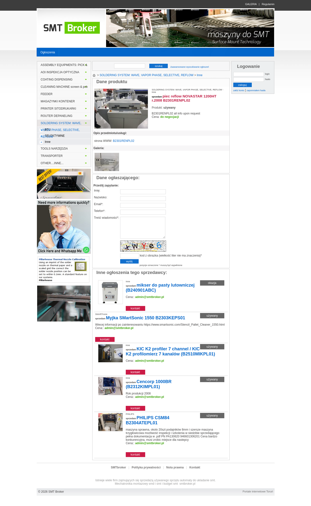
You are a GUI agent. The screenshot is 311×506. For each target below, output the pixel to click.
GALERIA (251, 4)
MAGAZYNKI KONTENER (58, 101)
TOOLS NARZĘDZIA (54, 148)
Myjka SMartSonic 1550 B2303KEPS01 (145, 323)
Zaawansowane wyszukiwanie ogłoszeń (189, 67)
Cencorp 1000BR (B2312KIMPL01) (149, 389)
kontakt (135, 313)
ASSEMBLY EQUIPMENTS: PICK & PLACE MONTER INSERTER (64, 66)
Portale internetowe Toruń (258, 496)
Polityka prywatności (146, 472)
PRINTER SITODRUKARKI (58, 108)
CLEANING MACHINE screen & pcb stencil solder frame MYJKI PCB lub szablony (64, 87)
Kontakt (194, 472)
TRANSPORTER (52, 156)
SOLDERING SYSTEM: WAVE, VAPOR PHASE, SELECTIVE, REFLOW (61, 124)
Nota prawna (175, 472)
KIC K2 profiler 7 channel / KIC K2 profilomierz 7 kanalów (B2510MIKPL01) (170, 356)
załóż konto (238, 90)
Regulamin (268, 4)
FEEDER (47, 94)
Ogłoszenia (48, 52)
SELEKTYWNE (55, 135)
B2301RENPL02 (123, 141)
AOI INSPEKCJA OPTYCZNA (60, 72)
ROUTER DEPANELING (56, 116)
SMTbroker (118, 472)
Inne (47, 142)
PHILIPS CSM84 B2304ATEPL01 (147, 425)
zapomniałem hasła (256, 90)
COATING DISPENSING (57, 79)
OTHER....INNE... (52, 163)
